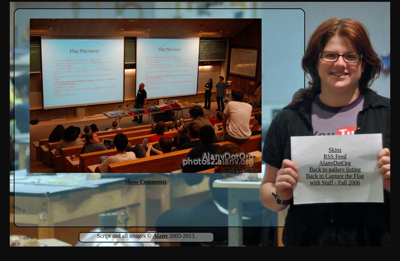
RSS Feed (335, 156)
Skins (335, 150)
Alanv (160, 236)
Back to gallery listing (335, 169)
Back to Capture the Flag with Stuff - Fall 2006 (335, 179)
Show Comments (145, 182)
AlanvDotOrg (335, 163)
